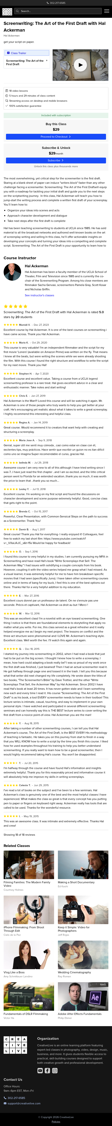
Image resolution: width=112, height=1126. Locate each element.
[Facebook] (47, 1071)
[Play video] (80, 65)
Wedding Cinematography (74, 972)
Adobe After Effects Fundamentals (79, 1014)
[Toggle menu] (107, 11)
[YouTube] (40, 1071)
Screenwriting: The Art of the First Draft (25, 62)
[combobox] (58, 11)
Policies (56, 1121)
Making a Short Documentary (76, 882)
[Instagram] (55, 1071)
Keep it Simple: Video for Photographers (73, 929)
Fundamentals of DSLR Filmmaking (26, 1014)
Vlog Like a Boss (14, 972)
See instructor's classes (39, 295)
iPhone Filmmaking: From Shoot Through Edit (24, 929)
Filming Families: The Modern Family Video (27, 884)
